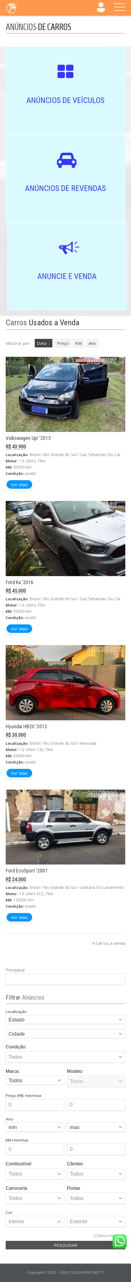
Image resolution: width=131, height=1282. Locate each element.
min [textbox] (13, 1127)
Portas (73, 1188)
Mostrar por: (18, 343)
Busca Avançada (112, 1235)
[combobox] (65, 1019)
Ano (92, 343)
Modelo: (75, 1071)
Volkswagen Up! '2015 (28, 438)
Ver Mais (19, 484)
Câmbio (75, 1163)
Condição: (16, 1046)
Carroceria (16, 1188)
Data (41, 343)
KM (78, 343)
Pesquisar (15, 970)
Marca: (13, 1071)
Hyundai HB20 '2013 (26, 726)
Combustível (18, 1163)
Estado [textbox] (16, 1020)
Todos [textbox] (15, 1080)
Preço (63, 343)
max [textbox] (74, 1127)
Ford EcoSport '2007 (27, 871)
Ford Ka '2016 (19, 582)
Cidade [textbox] (17, 1034)
